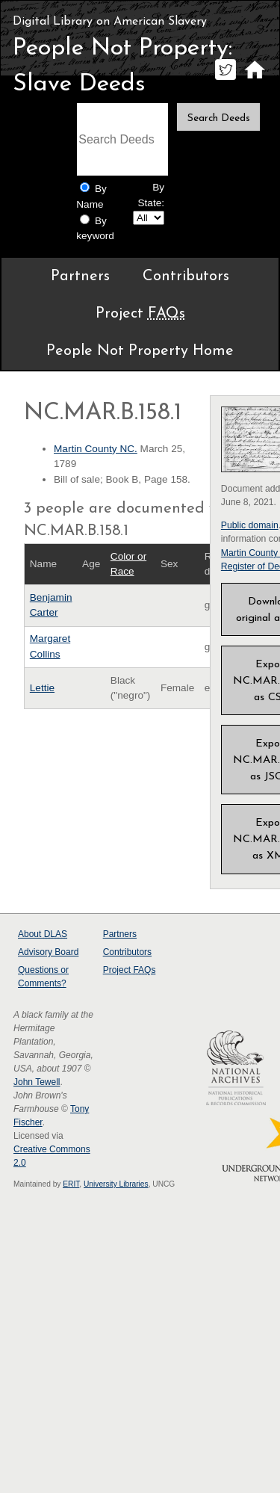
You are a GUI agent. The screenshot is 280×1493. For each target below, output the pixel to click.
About (42, 934)
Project (140, 313)
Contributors (186, 276)
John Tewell (36, 1082)
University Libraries (116, 1184)
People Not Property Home (140, 351)
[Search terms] (122, 139)
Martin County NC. (95, 448)
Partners (80, 276)
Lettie (42, 687)
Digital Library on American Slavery (110, 22)
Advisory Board (48, 952)
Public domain (250, 525)
